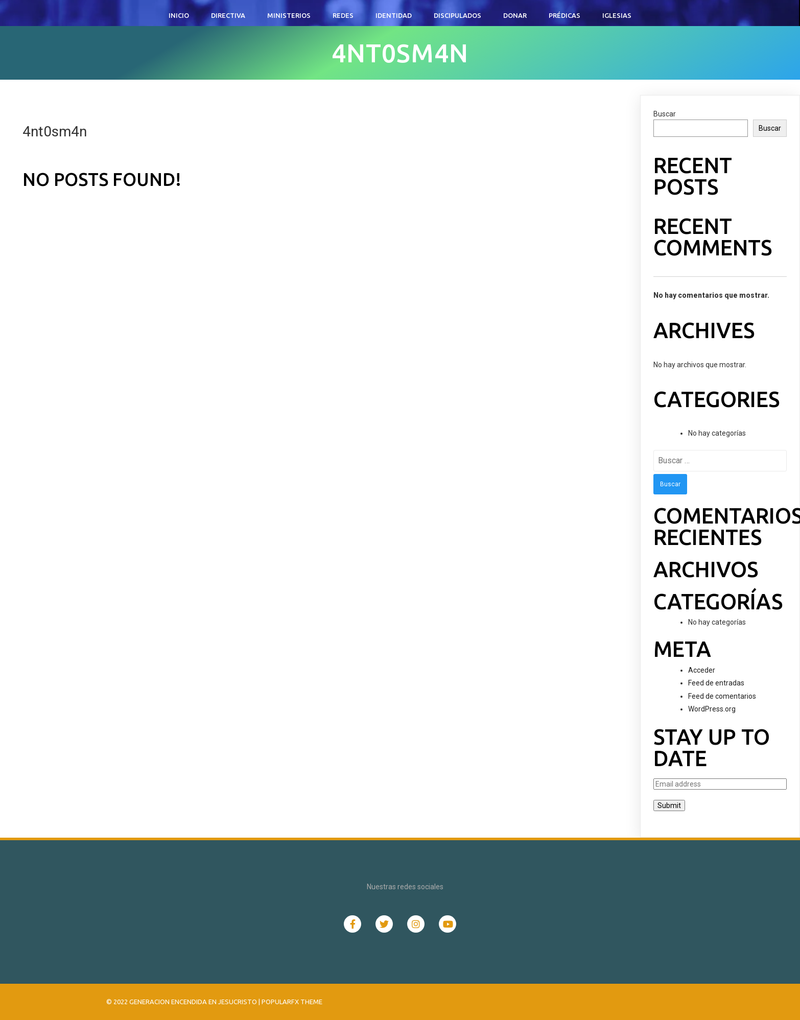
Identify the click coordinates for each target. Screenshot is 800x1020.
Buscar (664, 114)
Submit (669, 805)
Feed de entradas (716, 683)
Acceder (701, 670)
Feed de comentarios (722, 696)
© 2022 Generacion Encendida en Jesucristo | (184, 1001)
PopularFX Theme (292, 1001)
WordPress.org (712, 709)
